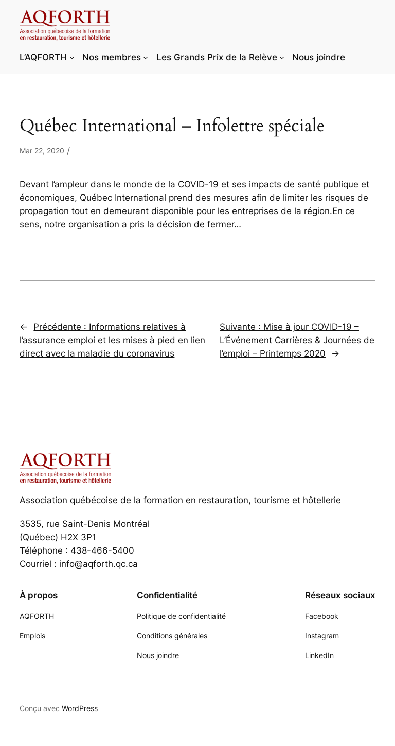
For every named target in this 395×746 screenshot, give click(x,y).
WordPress (80, 708)
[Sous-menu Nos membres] (145, 57)
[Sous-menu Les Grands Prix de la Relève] (281, 57)
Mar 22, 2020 (42, 150)
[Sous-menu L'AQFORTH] (72, 57)
